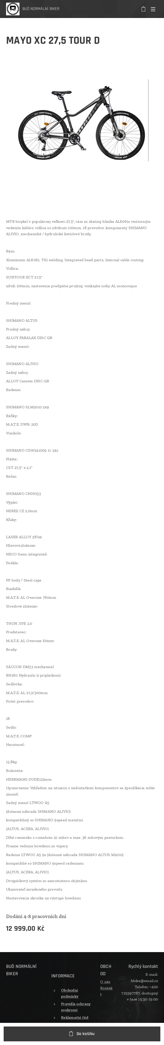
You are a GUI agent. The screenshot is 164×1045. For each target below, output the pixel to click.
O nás (105, 981)
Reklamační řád (74, 1017)
